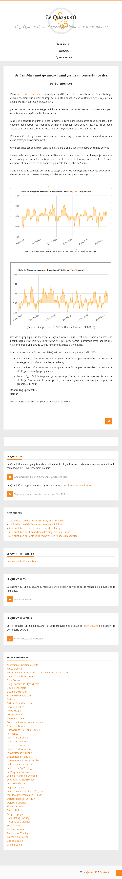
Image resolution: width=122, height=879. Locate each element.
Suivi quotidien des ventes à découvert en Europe (35, 528)
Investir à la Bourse (17, 737)
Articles (64, 44)
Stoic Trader (13, 825)
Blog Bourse (14, 680)
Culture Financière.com (19, 703)
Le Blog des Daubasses (20, 772)
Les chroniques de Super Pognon (25, 791)
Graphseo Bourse (16, 726)
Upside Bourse (15, 840)
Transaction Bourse (17, 836)
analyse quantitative (81, 485)
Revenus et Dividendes (19, 821)
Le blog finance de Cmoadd (22, 775)
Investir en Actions (17, 741)
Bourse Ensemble (16, 687)
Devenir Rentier (15, 707)
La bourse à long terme (19, 764)
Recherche (64, 57)
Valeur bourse (14, 844)
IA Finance (12, 733)
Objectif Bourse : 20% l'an (21, 798)
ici (70, 401)
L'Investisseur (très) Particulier (23, 760)
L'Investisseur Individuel (19, 752)
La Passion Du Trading (19, 768)
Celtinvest (12, 699)
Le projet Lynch (15, 787)
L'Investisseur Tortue (18, 756)
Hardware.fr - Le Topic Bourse (23, 729)
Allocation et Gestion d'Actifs (22, 665)
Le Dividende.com (16, 783)
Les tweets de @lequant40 (21, 561)
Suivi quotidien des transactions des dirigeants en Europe (39, 532)
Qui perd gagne (15, 814)
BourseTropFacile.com (19, 695)
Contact (104, 872)
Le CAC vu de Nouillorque (21, 779)
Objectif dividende (16, 802)
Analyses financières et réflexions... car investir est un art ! (38, 672)
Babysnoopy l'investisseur (21, 676)
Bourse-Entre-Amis (17, 691)
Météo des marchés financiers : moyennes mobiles (36, 520)
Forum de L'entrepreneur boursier (25, 722)
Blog (64, 50)
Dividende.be (14, 710)
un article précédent (29, 94)
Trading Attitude (15, 829)
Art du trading (14, 668)
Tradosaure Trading (17, 833)
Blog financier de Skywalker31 (23, 684)
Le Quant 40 (61, 17)
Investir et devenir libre (19, 749)
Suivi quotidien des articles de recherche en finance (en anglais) (42, 535)
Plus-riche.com (15, 806)
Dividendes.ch (14, 714)
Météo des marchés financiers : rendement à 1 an (35, 524)
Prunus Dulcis (14, 810)
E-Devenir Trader (16, 718)
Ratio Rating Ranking (18, 817)
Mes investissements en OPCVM (24, 794)
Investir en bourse (16, 745)
